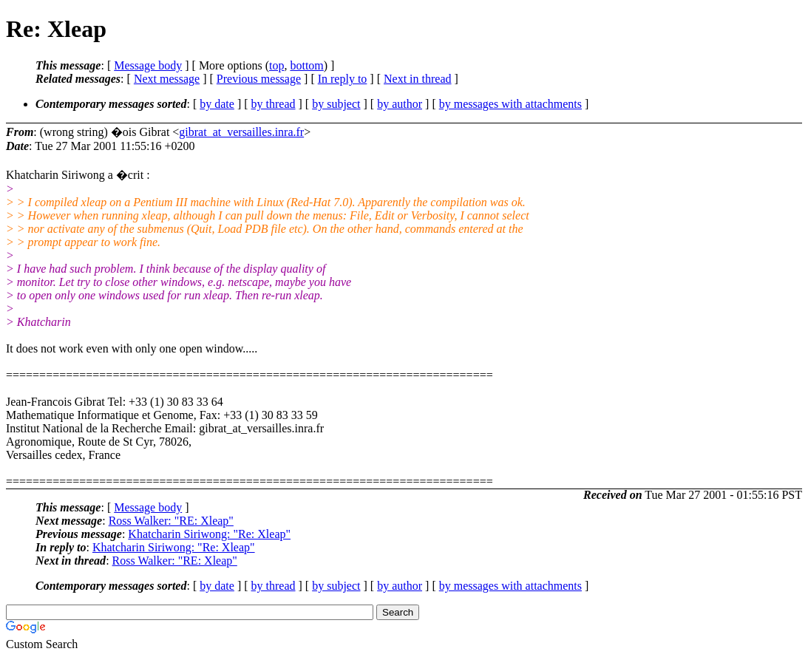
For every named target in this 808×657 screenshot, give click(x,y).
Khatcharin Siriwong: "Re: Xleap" (209, 534)
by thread (273, 104)
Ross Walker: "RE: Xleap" (171, 520)
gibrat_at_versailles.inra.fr (241, 132)
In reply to (342, 78)
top (276, 65)
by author (399, 104)
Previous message (259, 78)
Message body (148, 65)
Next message (167, 78)
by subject (336, 104)
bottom (306, 65)
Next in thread (418, 78)
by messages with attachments (510, 104)
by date (217, 104)
